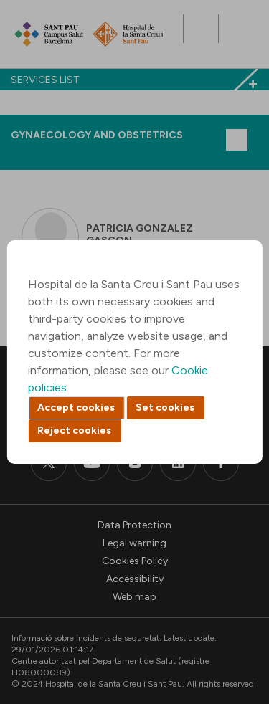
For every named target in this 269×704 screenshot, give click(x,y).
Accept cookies (76, 407)
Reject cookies (74, 430)
